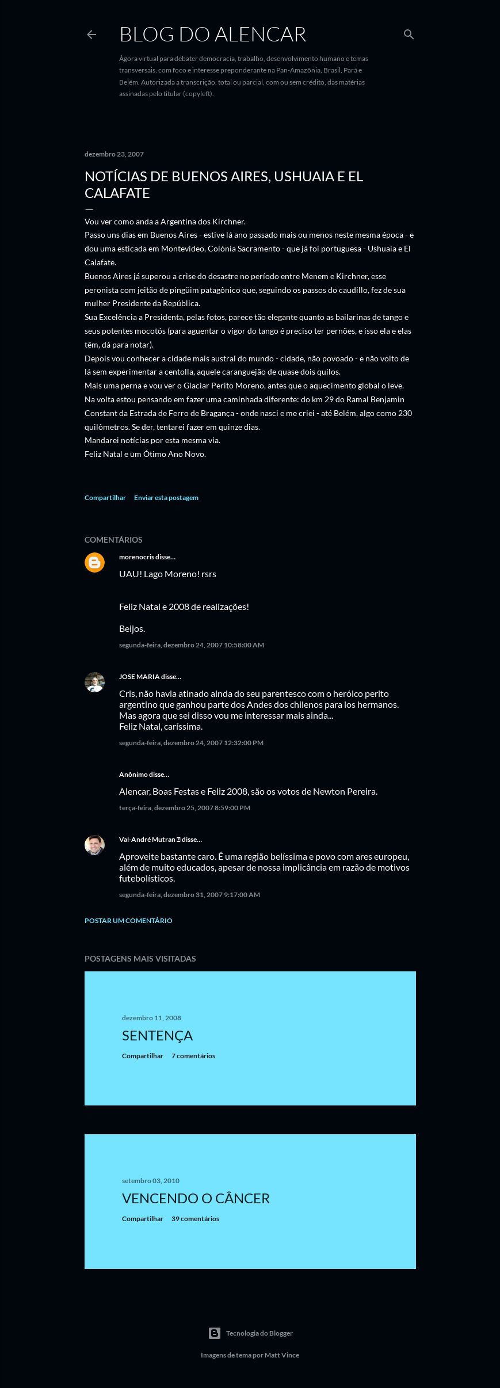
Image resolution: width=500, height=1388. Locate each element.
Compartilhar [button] (105, 497)
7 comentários (193, 1055)
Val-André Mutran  (150, 839)
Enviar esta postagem (166, 497)
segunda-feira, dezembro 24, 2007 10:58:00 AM (191, 644)
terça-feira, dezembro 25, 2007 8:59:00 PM (184, 807)
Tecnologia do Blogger (250, 1333)
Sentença (157, 1035)
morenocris (136, 556)
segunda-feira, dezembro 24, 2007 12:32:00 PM (191, 742)
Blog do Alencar (213, 33)
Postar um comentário (129, 920)
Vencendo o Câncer (196, 1197)
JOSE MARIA (139, 676)
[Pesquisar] (409, 32)
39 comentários (195, 1218)
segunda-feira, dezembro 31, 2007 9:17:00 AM (189, 894)
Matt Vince (282, 1355)
